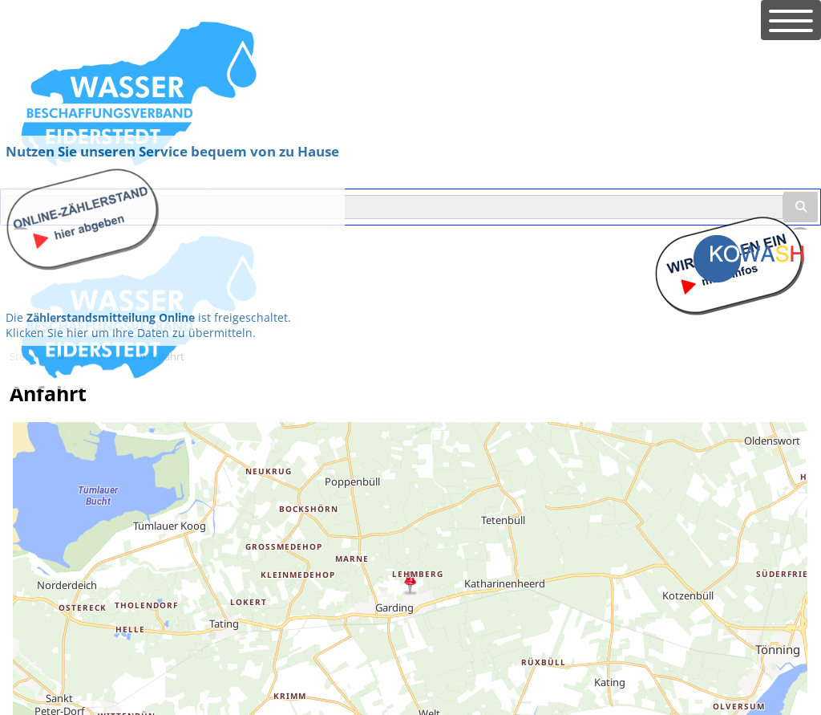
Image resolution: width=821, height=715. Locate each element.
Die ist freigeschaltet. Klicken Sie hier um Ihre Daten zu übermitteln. (148, 325)
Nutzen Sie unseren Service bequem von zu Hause (172, 151)
